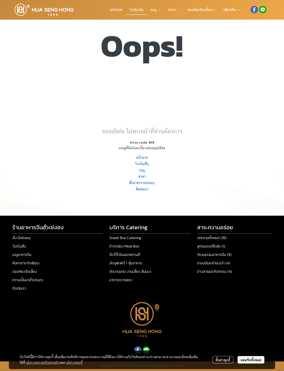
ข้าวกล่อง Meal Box (124, 246)
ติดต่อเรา (142, 189)
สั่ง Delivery (21, 237)
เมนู (142, 170)
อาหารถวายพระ (120, 280)
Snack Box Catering (125, 237)
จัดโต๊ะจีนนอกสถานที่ (124, 254)
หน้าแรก (142, 157)
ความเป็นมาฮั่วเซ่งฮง (27, 280)
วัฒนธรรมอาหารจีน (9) (214, 254)
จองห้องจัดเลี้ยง (24, 271)
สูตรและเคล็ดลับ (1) (211, 246)
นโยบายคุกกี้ (74, 362)
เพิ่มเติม (232, 9)
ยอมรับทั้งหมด (251, 360)
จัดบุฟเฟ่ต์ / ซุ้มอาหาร (125, 263)
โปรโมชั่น (142, 163)
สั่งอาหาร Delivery (142, 182)
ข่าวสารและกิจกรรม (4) (214, 271)
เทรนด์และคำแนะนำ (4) (213, 263)
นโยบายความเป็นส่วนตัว (42, 362)
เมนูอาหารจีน (21, 254)
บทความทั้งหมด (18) (212, 237)
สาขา (142, 176)
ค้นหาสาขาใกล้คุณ (25, 263)
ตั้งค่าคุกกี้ (223, 360)
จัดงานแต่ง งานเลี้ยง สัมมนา (130, 271)
